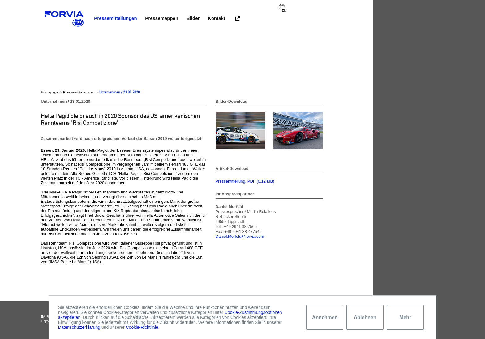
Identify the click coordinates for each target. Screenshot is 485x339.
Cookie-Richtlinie (142, 327)
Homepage (49, 92)
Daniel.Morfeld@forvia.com (240, 236)
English (282, 7)
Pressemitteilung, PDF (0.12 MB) (245, 181)
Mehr (405, 317)
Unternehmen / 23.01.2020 (119, 92)
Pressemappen (161, 18)
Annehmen (325, 317)
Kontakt (216, 18)
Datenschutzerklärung (79, 327)
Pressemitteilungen (115, 18)
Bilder (193, 18)
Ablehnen (365, 317)
